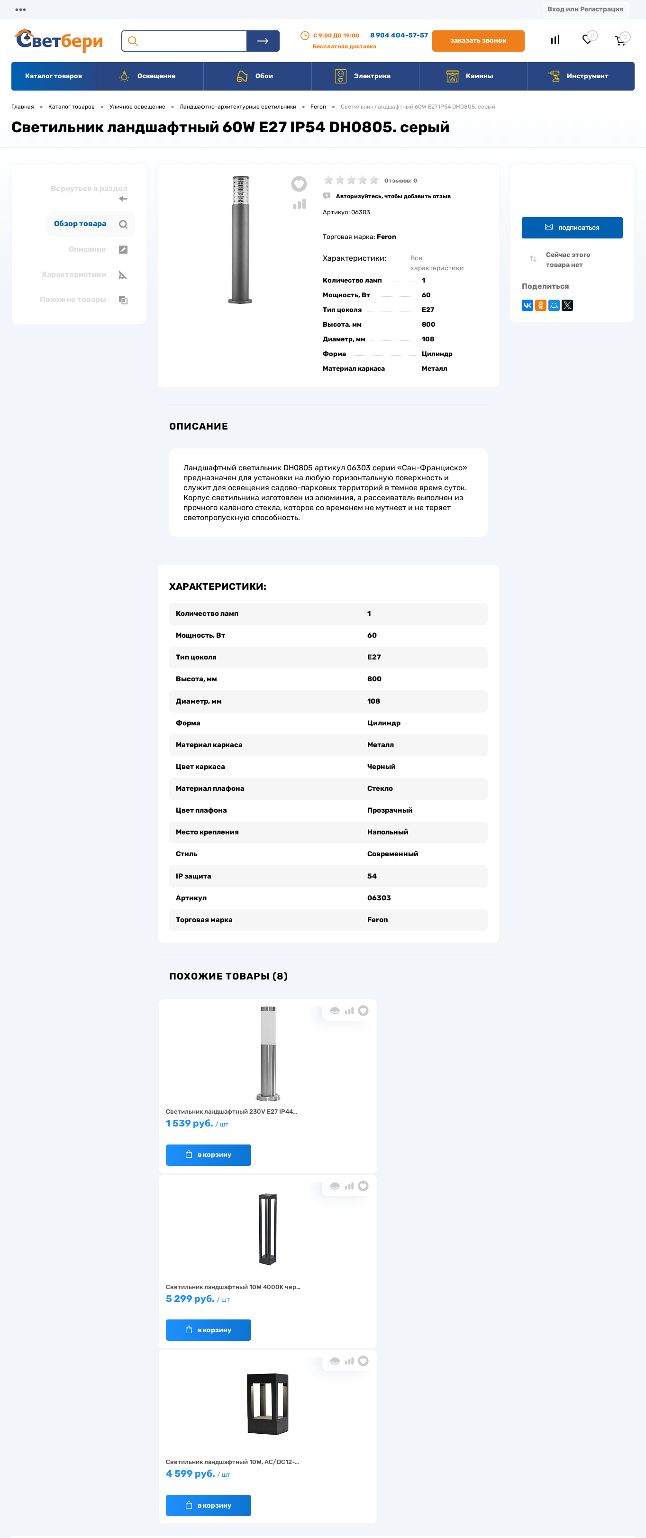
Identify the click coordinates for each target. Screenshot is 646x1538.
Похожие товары (83, 299)
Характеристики (84, 274)
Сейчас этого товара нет (568, 260)
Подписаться (572, 227)
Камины (469, 76)
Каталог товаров (53, 76)
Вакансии (350, 9)
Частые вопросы (176, 1484)
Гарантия (166, 1454)
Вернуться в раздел (89, 193)
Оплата (198, 9)
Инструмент (577, 76)
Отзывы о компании (334, 1425)
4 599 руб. (435, 1112)
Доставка (147, 9)
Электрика (362, 76)
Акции (244, 9)
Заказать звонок (478, 41)
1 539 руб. (213, 1112)
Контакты (294, 9)
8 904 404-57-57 (399, 35)
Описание (98, 249)
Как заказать (171, 1469)
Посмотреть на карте (507, 1412)
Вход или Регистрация (585, 9)
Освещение (146, 76)
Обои (254, 76)
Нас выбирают (173, 1440)
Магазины (28, 9)
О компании (88, 9)
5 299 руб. (324, 1112)
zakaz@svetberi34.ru (506, 1465)
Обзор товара (90, 224)
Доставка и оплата (256, 1425)
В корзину (204, 1139)
